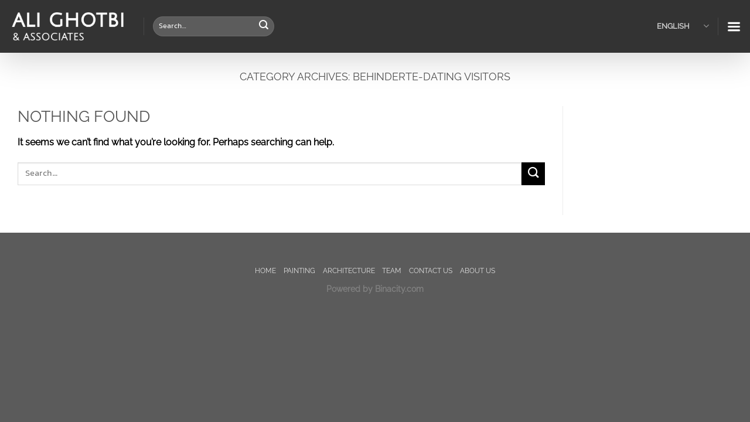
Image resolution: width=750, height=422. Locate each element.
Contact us (430, 270)
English (683, 26)
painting (299, 270)
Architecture (349, 270)
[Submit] (264, 26)
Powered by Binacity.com (375, 289)
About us (477, 270)
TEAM (391, 270)
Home (265, 270)
